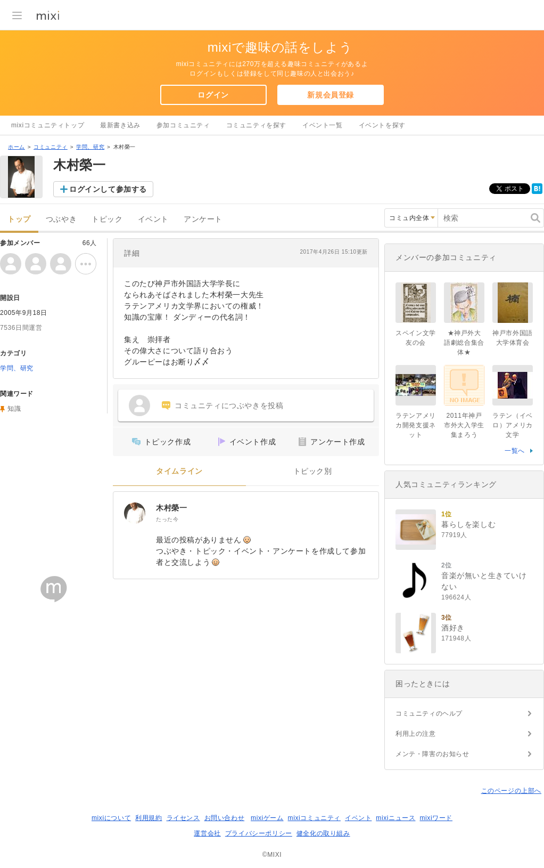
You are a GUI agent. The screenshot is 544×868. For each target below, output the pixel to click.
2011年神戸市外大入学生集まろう (464, 425)
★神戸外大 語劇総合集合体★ (464, 342)
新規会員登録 (330, 95)
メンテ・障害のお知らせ (432, 754)
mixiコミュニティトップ (47, 125)
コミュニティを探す (256, 125)
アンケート (203, 219)
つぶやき (61, 219)
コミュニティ (51, 147)
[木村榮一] (134, 513)
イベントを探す (382, 125)
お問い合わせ (224, 818)
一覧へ (515, 451)
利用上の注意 (415, 733)
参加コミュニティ (183, 125)
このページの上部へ (511, 790)
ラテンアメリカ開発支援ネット (415, 425)
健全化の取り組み (323, 833)
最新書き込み (120, 125)
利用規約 (148, 818)
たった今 (167, 519)
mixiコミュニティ (314, 818)
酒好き (453, 627)
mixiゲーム (267, 818)
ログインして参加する (108, 189)
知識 (14, 408)
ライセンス (183, 818)
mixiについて (111, 818)
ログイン (212, 95)
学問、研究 (90, 147)
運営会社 (207, 833)
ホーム (16, 147)
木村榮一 (171, 508)
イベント (153, 219)
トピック (107, 219)
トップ (19, 219)
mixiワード (435, 818)
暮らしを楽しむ (468, 524)
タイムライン (179, 471)
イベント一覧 (322, 125)
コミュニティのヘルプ (429, 713)
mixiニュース (395, 818)
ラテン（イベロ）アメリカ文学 (512, 425)
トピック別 (312, 471)
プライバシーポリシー (258, 833)
